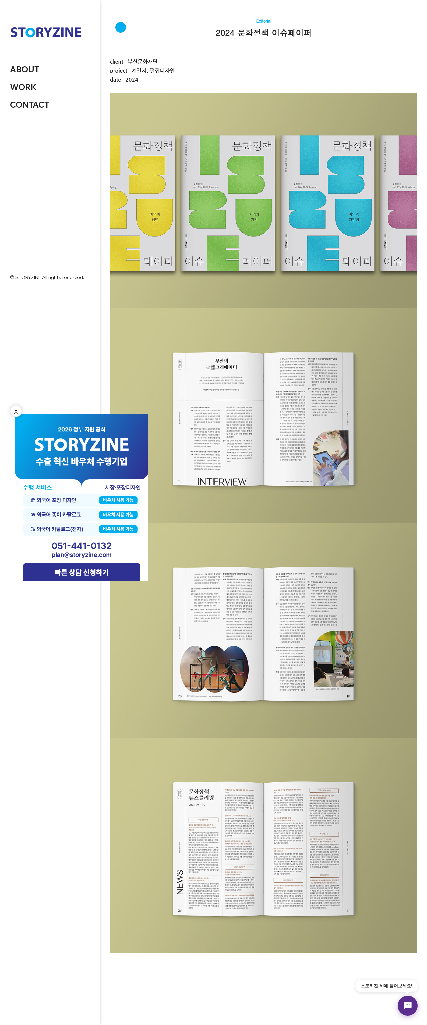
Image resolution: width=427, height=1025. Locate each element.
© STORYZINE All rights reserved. (47, 277)
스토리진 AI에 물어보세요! (386, 985)
